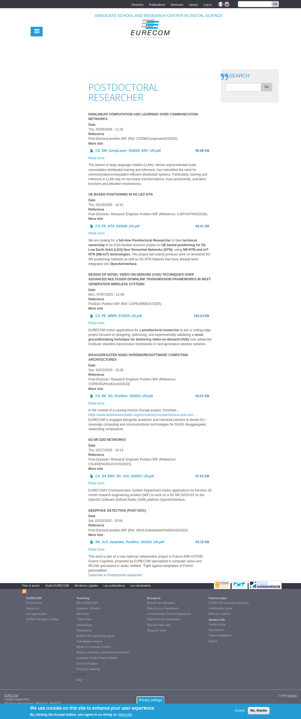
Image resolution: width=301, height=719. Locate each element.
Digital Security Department (163, 619)
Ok (275, 4)
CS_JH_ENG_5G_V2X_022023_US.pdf (124, 476)
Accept (240, 711)
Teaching (82, 598)
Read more (96, 158)
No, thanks (258, 711)
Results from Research (161, 602)
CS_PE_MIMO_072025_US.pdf (118, 316)
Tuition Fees (84, 619)
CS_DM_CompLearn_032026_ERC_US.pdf (128, 151)
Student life (217, 619)
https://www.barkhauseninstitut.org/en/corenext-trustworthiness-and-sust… (142, 415)
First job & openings (88, 669)
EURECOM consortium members (229, 602)
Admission (82, 613)
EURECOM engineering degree (95, 636)
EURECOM (34, 598)
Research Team (156, 630)
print (209, 71)
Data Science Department (162, 608)
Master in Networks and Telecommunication (102, 652)
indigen (292, 695)
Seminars (177, 4)
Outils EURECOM (57, 585)
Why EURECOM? (87, 602)
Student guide (217, 624)
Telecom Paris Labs (159, 625)
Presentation (34, 602)
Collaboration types (220, 608)
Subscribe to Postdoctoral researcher (115, 575)
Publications (157, 4)
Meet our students (220, 613)
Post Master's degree (89, 641)
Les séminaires (141, 585)
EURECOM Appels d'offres (42, 619)
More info (125, 716)
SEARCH (239, 75)
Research (154, 598)
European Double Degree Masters (97, 657)
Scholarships (84, 625)
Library (193, 4)
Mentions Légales (86, 585)
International (84, 630)
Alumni (213, 641)
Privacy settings (150, 701)
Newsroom (32, 608)
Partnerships (218, 598)
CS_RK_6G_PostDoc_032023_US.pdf (124, 396)
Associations (216, 629)
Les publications (114, 585)
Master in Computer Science (93, 646)
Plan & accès (31, 585)
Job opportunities (36, 613)
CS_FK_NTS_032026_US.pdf (117, 226)
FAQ (79, 680)
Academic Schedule (88, 608)
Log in (207, 4)
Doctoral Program (87, 663)
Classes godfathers (220, 635)
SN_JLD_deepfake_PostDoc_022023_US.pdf (129, 542)
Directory (138, 4)
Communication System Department (169, 613)
